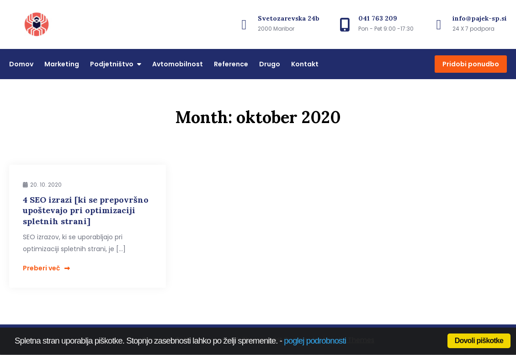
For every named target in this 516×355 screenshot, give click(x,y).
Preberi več (46, 268)
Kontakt (305, 64)
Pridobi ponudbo (470, 64)
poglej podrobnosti (315, 340)
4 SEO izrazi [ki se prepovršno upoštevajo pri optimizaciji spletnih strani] (86, 210)
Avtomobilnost (177, 64)
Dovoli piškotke (479, 340)
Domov (21, 64)
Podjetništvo (111, 64)
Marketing (61, 64)
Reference (231, 64)
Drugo (269, 64)
